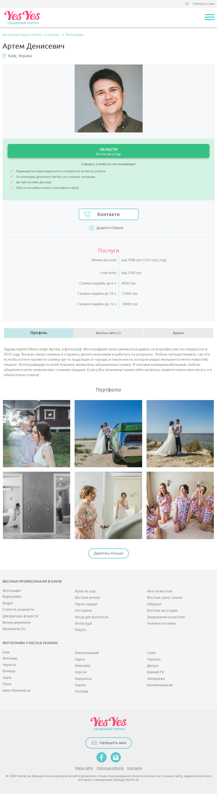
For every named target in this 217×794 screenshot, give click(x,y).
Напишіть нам (204, 4)
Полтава (81, 691)
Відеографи (11, 597)
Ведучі (7, 603)
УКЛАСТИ (108, 151)
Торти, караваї (86, 604)
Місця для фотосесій (91, 617)
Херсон (81, 672)
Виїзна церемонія (16, 622)
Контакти (108, 214)
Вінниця (8, 671)
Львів (6, 678)
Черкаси (153, 659)
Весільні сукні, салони (164, 598)
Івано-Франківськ (16, 690)
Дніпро (152, 666)
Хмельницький (87, 653)
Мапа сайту (84, 768)
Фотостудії (83, 623)
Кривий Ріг (155, 672)
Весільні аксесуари (162, 611)
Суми (151, 653)
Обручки (154, 604)
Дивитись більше (108, 553)
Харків (80, 685)
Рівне (6, 684)
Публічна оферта (110, 768)
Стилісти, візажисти (18, 610)
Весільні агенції (87, 598)
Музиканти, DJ (13, 629)
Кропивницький (159, 685)
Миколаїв (82, 666)
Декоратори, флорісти (20, 616)
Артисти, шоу (85, 591)
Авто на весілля (159, 591)
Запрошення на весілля (166, 617)
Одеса (80, 659)
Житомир (9, 658)
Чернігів (9, 665)
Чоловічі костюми (161, 623)
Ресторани (83, 611)
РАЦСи (80, 630)
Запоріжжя (156, 679)
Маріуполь (83, 679)
